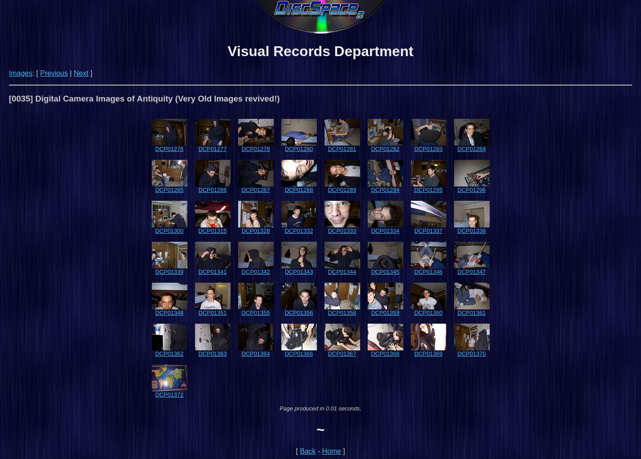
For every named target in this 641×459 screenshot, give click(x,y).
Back (308, 451)
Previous (54, 73)
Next (81, 73)
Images (20, 73)
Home (331, 451)
